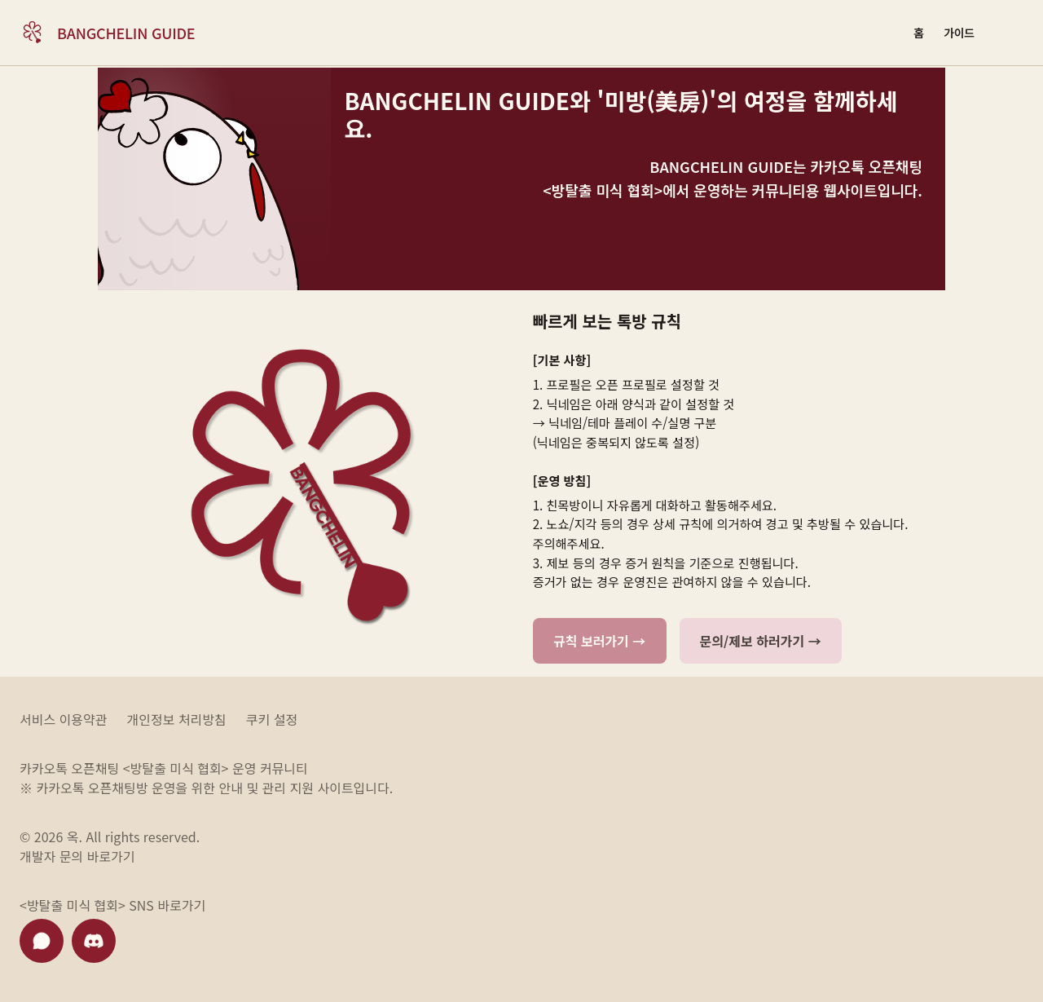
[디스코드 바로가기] (94, 941)
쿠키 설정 (271, 719)
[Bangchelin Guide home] (107, 33)
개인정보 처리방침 (177, 719)
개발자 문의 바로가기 (77, 856)
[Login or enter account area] (1005, 33)
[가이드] (959, 32)
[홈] (918, 32)
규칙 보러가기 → (599, 641)
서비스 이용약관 (64, 719)
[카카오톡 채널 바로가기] (42, 941)
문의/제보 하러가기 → (760, 641)
